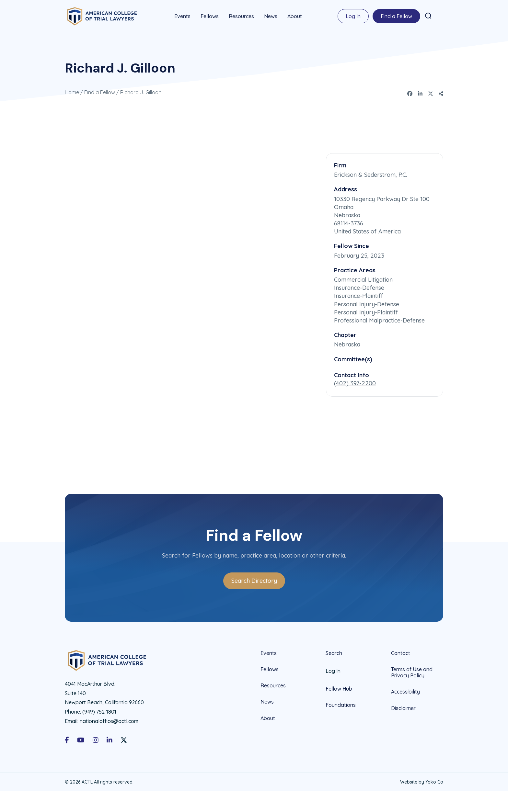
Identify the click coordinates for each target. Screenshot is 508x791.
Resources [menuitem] (241, 16)
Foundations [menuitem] (341, 704)
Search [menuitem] (334, 653)
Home (72, 92)
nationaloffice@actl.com (109, 721)
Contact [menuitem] (400, 653)
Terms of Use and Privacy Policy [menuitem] (412, 672)
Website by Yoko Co (421, 782)
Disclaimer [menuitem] (403, 708)
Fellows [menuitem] (210, 16)
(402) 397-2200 (355, 383)
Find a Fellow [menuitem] (396, 16)
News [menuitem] (270, 16)
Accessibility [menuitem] (405, 691)
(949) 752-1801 (99, 711)
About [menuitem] (294, 16)
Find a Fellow (99, 92)
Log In (353, 16)
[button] (428, 16)
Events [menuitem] (182, 16)
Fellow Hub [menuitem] (339, 688)
